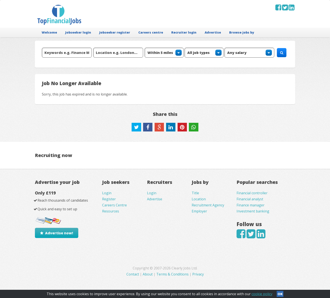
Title (195, 193)
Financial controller (252, 193)
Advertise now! (59, 233)
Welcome (49, 32)
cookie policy (262, 294)
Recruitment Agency (208, 205)
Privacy (198, 274)
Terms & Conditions (172, 274)
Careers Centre (114, 205)
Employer (199, 211)
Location (199, 199)
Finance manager (251, 205)
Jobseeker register (114, 32)
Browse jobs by (241, 32)
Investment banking (253, 211)
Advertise (213, 32)
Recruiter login (183, 32)
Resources (110, 211)
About (148, 274)
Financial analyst (250, 199)
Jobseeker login (78, 32)
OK (280, 294)
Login (106, 193)
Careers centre (150, 32)
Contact (133, 274)
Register (109, 199)
